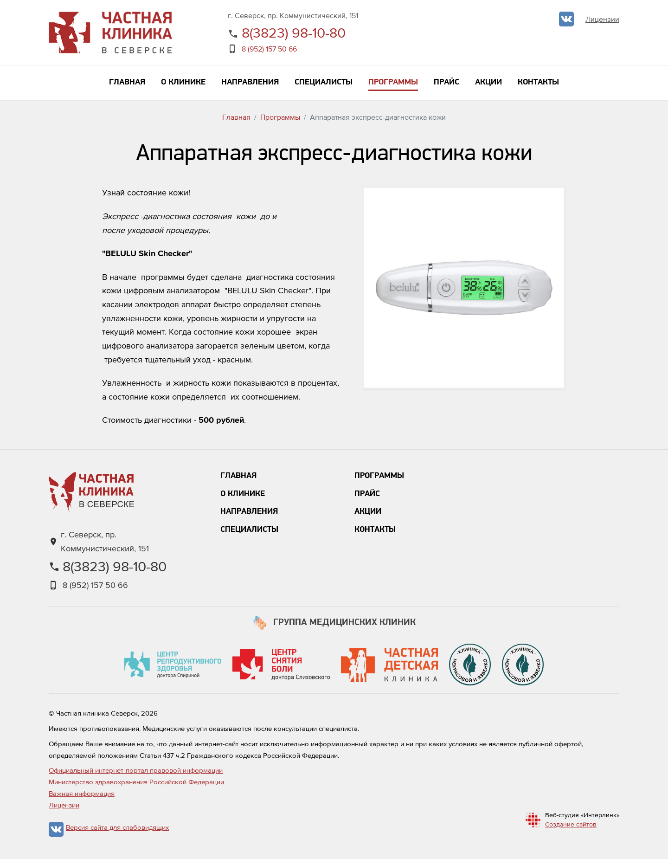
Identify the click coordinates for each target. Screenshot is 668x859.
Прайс (367, 494)
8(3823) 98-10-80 (294, 32)
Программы (280, 117)
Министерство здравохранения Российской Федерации (136, 782)
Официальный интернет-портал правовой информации (136, 770)
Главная (236, 117)
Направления (249, 511)
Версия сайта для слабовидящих (117, 827)
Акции (367, 511)
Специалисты (249, 529)
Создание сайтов (571, 824)
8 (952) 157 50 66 (269, 49)
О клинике (242, 494)
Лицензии (602, 19)
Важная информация (82, 793)
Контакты (375, 529)
